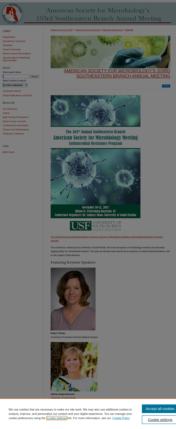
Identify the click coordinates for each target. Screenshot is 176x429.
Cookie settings (56, 418)
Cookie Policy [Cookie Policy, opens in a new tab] (121, 418)
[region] (88, 414)
